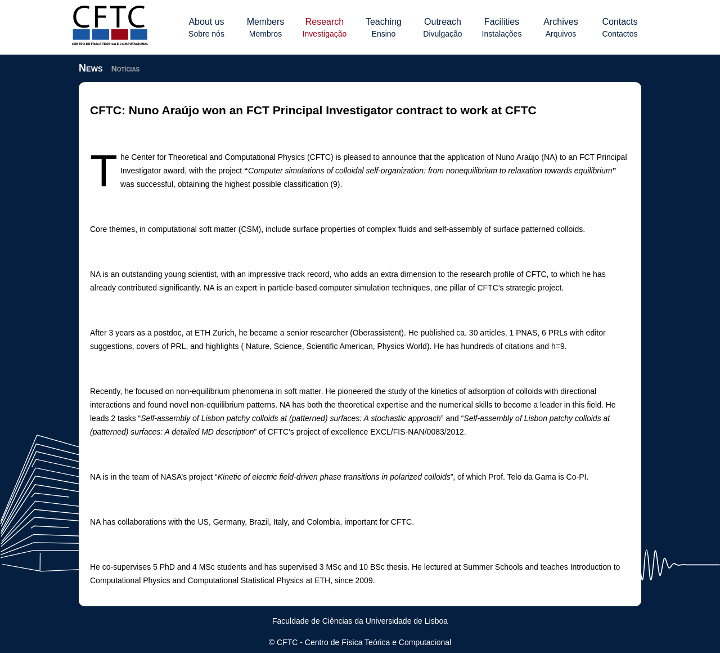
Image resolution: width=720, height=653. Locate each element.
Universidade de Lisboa (407, 620)
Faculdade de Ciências (312, 620)
